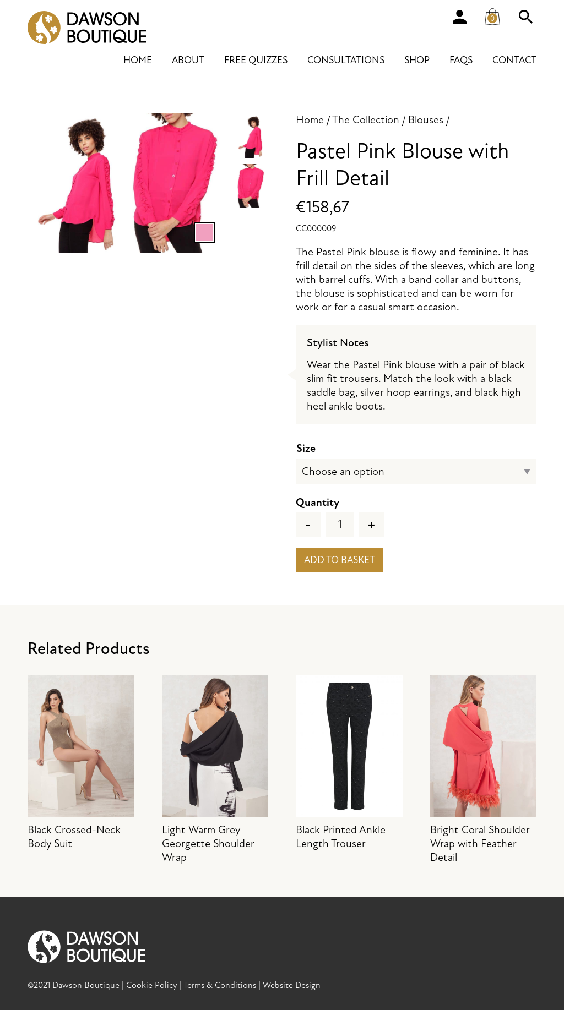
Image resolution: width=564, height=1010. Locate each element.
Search (525, 17)
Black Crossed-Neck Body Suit (81, 762)
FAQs (461, 60)
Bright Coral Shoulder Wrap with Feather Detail (483, 769)
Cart (495, 14)
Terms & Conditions (219, 985)
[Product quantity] (340, 524)
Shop (417, 60)
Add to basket (339, 560)
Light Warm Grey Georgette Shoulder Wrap (215, 769)
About (188, 60)
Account (459, 17)
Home (137, 60)
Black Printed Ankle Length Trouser (349, 762)
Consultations (345, 60)
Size (306, 448)
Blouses (425, 120)
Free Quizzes (256, 60)
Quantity (317, 502)
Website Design (292, 985)
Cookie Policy (151, 985)
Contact (514, 60)
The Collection (365, 120)
